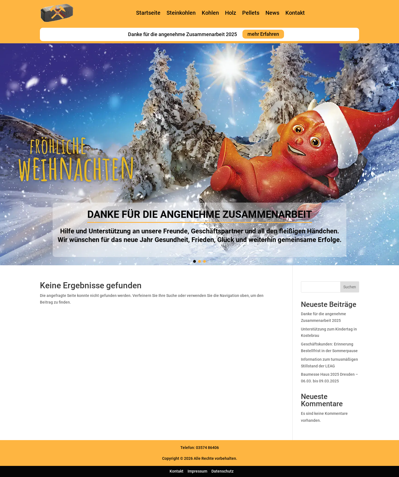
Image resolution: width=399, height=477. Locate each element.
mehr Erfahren (263, 34)
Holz (230, 12)
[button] (194, 261)
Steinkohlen (181, 12)
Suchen (349, 287)
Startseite (148, 12)
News (272, 12)
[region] (199, 154)
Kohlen (210, 12)
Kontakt (295, 12)
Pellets (250, 12)
